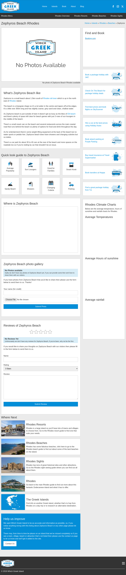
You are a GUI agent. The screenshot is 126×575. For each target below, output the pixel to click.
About (73, 6)
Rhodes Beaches (99, 16)
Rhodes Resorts (80, 16)
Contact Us (9, 544)
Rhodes (103, 23)
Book (64, 6)
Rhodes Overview (62, 16)
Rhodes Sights (117, 16)
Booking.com (90, 38)
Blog (82, 6)
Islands (54, 6)
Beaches (111, 23)
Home (44, 6)
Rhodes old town (50, 98)
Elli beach (71, 114)
